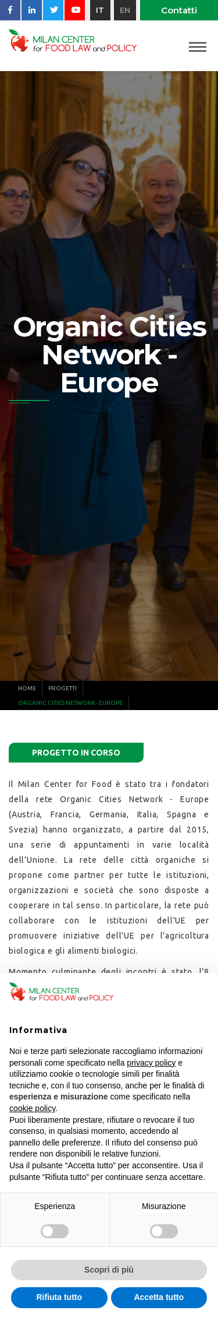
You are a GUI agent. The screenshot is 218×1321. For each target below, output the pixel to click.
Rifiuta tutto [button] (59, 1297)
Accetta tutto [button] (159, 1297)
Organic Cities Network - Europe (70, 703)
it (100, 10)
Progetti (62, 688)
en (125, 10)
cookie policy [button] (32, 1108)
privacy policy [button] (151, 1062)
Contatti (179, 10)
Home (27, 688)
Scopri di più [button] (109, 1269)
